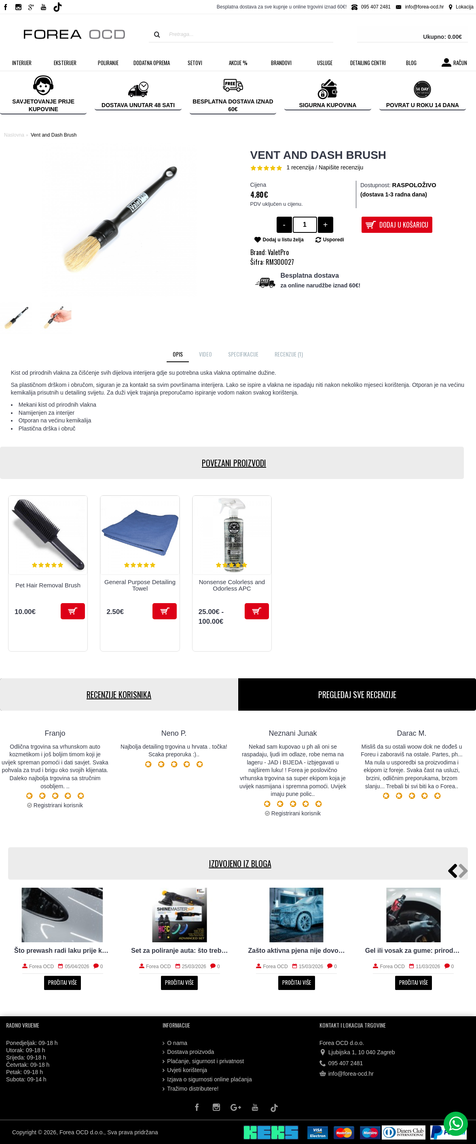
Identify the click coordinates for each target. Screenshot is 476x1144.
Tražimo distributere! (190, 1088)
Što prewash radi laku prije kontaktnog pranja (62, 950)
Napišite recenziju (341, 167)
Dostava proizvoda (188, 1052)
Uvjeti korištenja (185, 1070)
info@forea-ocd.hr (346, 1074)
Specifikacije (243, 354)
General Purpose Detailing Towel (140, 585)
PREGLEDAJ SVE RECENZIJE (357, 694)
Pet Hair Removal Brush (47, 585)
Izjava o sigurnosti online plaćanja (207, 1079)
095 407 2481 (341, 1063)
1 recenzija (300, 167)
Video (205, 354)
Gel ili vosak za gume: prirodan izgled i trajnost (413, 950)
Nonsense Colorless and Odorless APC (232, 585)
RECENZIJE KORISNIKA (119, 694)
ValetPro (278, 252)
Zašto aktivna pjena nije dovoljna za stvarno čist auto (296, 950)
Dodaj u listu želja (283, 240)
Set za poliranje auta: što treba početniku (179, 950)
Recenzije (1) (289, 354)
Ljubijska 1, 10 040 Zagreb (357, 1052)
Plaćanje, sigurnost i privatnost (203, 1061)
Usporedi (333, 240)
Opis (178, 354)
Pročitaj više (62, 982)
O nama (175, 1043)
